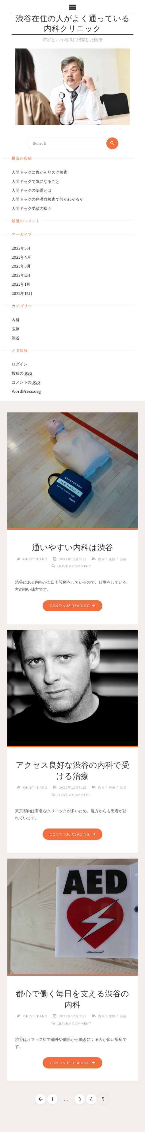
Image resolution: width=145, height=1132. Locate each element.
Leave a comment (74, 566)
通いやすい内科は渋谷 (72, 547)
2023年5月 (21, 248)
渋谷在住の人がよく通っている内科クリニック (73, 24)
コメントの (26, 382)
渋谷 (16, 337)
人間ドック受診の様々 (32, 208)
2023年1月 (21, 284)
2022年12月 (22, 293)
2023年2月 (21, 275)
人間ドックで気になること (35, 181)
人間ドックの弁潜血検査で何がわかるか (47, 199)
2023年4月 (21, 257)
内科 (16, 319)
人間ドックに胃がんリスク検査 (39, 172)
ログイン (20, 363)
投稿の (22, 373)
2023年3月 (21, 266)
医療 (16, 328)
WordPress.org (26, 391)
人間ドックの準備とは (32, 190)
